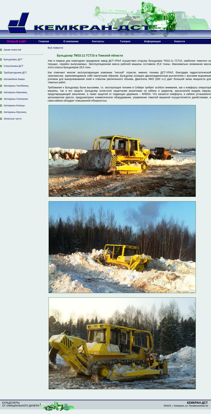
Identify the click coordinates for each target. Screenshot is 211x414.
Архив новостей (12, 49)
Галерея (125, 41)
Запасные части (12, 118)
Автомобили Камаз (14, 79)
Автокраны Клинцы (14, 105)
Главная (44, 41)
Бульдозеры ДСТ (13, 59)
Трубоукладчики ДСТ (15, 72)
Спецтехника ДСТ (13, 66)
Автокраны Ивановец (15, 92)
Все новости (55, 47)
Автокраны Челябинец (16, 85)
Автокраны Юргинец (15, 112)
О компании (70, 41)
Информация (152, 41)
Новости (179, 41)
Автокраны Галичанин (16, 99)
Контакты (98, 41)
